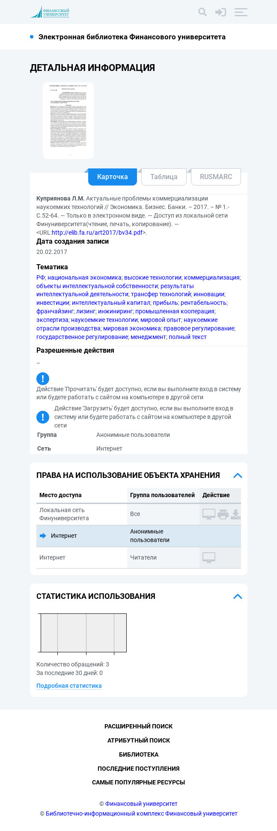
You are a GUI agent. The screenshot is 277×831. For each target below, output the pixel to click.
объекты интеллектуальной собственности (97, 286)
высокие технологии (153, 277)
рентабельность (203, 302)
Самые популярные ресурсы (138, 782)
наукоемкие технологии (104, 319)
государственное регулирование (82, 336)
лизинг (85, 311)
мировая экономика (132, 328)
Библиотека (138, 754)
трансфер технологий (161, 294)
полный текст (188, 336)
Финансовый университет (141, 803)
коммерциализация (212, 277)
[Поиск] (202, 12)
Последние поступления (138, 768)
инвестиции (52, 302)
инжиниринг (115, 311)
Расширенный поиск (138, 726)
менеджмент (148, 336)
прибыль (165, 302)
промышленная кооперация (174, 311)
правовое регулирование (199, 328)
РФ (40, 277)
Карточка (112, 177)
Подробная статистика (69, 685)
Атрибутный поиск (138, 740)
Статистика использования (95, 596)
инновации (209, 294)
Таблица (164, 177)
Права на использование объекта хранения (128, 475)
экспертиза (52, 319)
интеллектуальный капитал (111, 302)
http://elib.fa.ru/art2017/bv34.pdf (97, 232)
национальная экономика (85, 277)
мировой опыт (160, 319)
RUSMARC (216, 177)
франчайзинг (55, 311)
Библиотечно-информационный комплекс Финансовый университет (142, 813)
